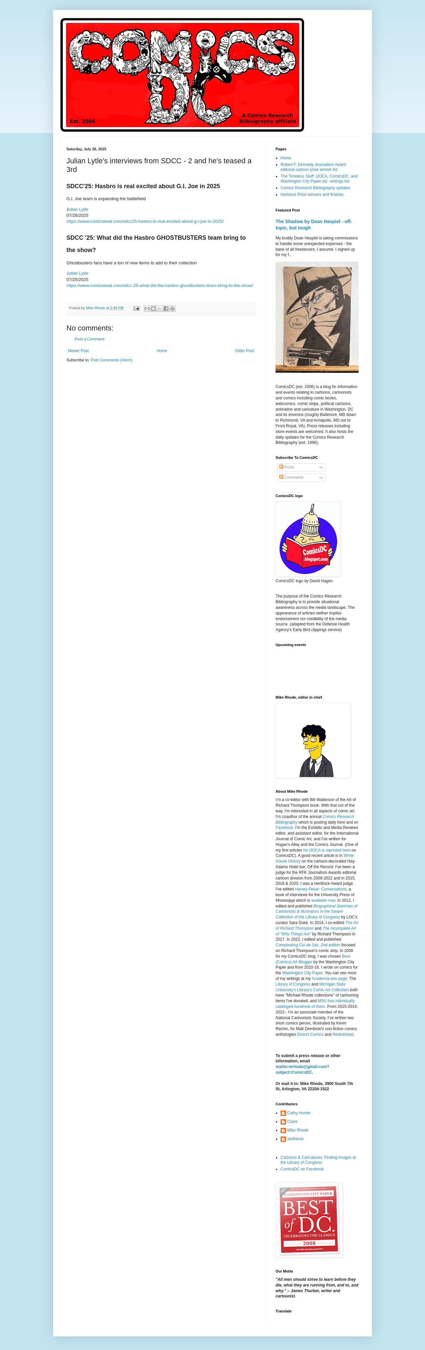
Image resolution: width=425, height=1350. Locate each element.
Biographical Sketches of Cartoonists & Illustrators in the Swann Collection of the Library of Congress (316, 912)
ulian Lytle (78, 209)
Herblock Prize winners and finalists (312, 194)
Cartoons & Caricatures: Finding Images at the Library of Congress (318, 1159)
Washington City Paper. (303, 973)
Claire (292, 1121)
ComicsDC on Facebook (302, 1169)
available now (323, 900)
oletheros (295, 1139)
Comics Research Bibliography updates (315, 188)
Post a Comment (89, 339)
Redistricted (342, 1034)
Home (162, 350)
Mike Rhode (297, 1130)
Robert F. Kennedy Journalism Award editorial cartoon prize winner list (313, 167)
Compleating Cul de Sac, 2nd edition (308, 945)
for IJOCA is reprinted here (326, 850)
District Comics (310, 1034)
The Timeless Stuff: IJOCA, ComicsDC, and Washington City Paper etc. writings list (319, 178)
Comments (291, 477)
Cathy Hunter (299, 1113)
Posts (286, 467)
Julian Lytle (77, 273)
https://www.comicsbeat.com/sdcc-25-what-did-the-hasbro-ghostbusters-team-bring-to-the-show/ (159, 285)
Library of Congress (293, 984)
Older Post (244, 350)
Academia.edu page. (330, 978)
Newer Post (78, 350)
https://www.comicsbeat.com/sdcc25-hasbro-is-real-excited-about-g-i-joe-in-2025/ (144, 221)
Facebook (284, 827)
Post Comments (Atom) (111, 360)
